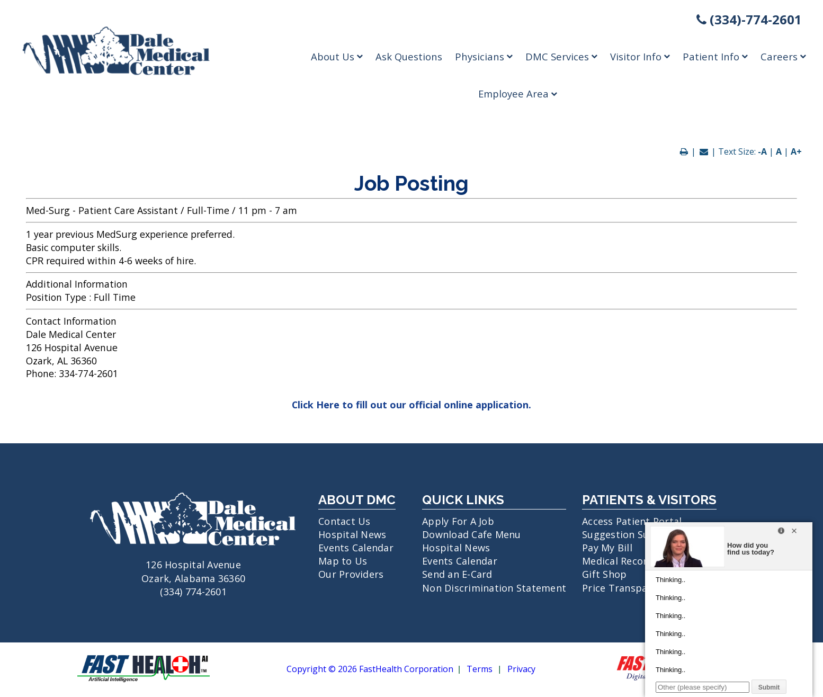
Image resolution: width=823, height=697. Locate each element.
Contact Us (344, 521)
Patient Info (715, 56)
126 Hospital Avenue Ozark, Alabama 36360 (193, 564)
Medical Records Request (640, 561)
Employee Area (517, 93)
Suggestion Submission (637, 534)
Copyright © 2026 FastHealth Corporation (370, 669)
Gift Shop (604, 574)
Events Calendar (355, 547)
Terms (480, 669)
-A (762, 151)
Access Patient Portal (632, 521)
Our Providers (350, 574)
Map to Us (342, 561)
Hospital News (352, 534)
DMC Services (561, 56)
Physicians (484, 56)
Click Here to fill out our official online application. (411, 404)
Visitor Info (640, 56)
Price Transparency (627, 588)
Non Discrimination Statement (494, 588)
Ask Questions (408, 56)
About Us (337, 56)
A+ (796, 151)
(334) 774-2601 (193, 591)
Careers (783, 56)
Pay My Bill (607, 547)
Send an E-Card (457, 574)
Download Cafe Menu (471, 534)
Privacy (521, 669)
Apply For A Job (458, 521)
